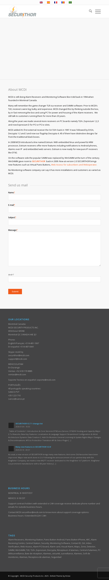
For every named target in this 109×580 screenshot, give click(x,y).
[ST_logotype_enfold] (45, 11)
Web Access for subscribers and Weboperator (74, 164)
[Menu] (96, 11)
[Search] (89, 11)
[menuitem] (89, 11)
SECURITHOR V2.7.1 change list (29, 423)
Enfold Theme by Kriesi (60, 576)
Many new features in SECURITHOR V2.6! (33, 447)
